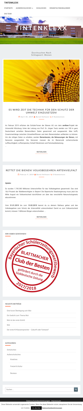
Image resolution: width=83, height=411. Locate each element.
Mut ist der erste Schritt (16, 320)
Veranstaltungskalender (59, 8)
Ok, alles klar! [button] (36, 408)
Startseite (8, 8)
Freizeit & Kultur (16, 366)
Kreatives (13, 359)
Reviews (13, 373)
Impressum (56, 401)
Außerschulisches (23, 8)
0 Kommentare (58, 117)
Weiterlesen (42, 152)
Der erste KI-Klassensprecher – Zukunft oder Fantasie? (28, 330)
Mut (8, 325)
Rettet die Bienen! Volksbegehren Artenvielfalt (41, 170)
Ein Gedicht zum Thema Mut (18, 315)
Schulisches (41, 8)
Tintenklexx (11, 2)
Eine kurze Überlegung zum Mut (19, 311)
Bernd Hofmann (42, 117)
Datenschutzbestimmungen (38, 401)
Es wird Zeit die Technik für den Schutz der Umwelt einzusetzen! (41, 111)
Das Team (7, 14)
